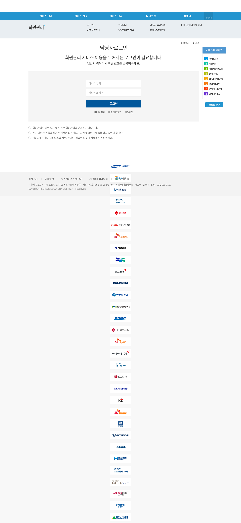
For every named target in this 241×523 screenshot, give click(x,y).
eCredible (42, 6)
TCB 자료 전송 (212, 83)
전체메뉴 (209, 17)
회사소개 (33, 179)
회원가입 (122, 25)
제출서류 (210, 63)
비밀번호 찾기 (115, 112)
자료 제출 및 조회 (213, 68)
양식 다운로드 (212, 93)
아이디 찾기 (99, 112)
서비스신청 (211, 58)
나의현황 (151, 16)
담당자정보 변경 (126, 30)
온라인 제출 (211, 73)
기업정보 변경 (93, 30)
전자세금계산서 (213, 88)
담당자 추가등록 (157, 25)
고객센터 (186, 16)
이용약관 (49, 179)
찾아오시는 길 (122, 179)
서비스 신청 (80, 16)
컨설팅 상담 (214, 104)
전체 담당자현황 (157, 30)
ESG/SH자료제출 (213, 78)
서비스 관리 (115, 16)
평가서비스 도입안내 (71, 179)
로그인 (90, 25)
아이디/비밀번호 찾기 (191, 25)
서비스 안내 (45, 16)
